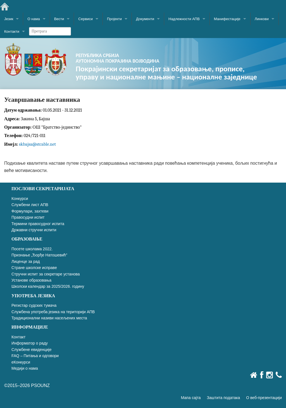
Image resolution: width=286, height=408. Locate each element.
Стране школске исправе (34, 267)
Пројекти (114, 19)
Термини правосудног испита (37, 223)
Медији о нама (24, 368)
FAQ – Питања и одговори (35, 355)
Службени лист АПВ (29, 204)
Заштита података (223, 397)
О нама (33, 19)
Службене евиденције (31, 349)
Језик (8, 19)
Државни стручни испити (33, 230)
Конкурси (19, 198)
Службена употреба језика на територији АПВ (53, 312)
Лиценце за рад (25, 261)
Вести (59, 19)
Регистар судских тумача (33, 305)
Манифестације (227, 19)
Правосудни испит (27, 217)
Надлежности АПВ (184, 19)
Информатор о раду (29, 343)
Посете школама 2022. (32, 249)
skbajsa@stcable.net (37, 144)
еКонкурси (20, 362)
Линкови (262, 19)
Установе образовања (31, 280)
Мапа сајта (191, 397)
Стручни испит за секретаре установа (45, 274)
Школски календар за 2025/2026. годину (47, 286)
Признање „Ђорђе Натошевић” (39, 255)
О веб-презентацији (264, 397)
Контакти (11, 31)
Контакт (18, 337)
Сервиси (85, 19)
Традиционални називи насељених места (49, 318)
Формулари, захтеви (29, 211)
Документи (145, 19)
